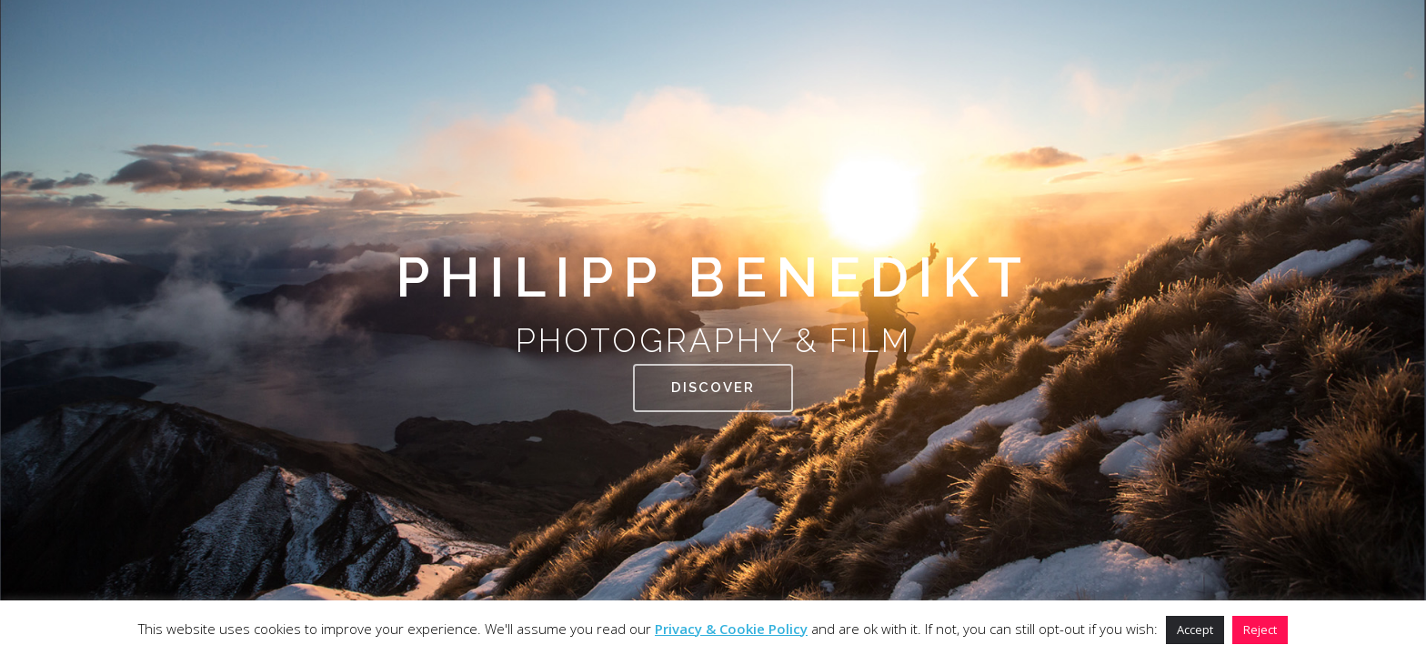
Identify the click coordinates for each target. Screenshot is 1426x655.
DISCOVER (713, 415)
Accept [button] (1195, 629)
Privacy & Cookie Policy (731, 629)
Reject (1260, 629)
